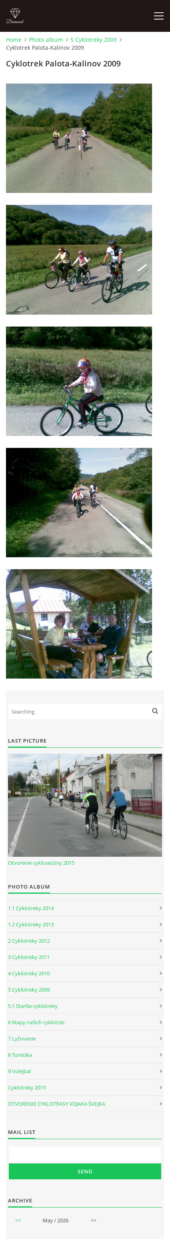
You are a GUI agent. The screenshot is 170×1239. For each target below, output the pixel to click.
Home (13, 39)
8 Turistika (20, 1054)
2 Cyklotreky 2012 (29, 940)
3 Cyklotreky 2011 (29, 957)
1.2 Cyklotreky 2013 (31, 924)
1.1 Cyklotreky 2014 (31, 908)
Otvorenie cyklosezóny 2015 (41, 862)
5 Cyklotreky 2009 (93, 39)
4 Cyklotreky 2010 (29, 973)
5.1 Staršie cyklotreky (33, 1005)
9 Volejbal (19, 1071)
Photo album (46, 39)
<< (18, 1220)
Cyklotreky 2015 (27, 1087)
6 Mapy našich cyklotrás (36, 1022)
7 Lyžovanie (22, 1038)
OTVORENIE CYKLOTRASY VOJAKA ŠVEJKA (56, 1103)
